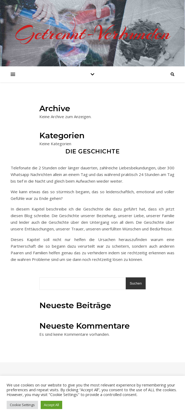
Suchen (136, 283)
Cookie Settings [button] (22, 404)
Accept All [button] (51, 404)
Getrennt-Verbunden (92, 33)
